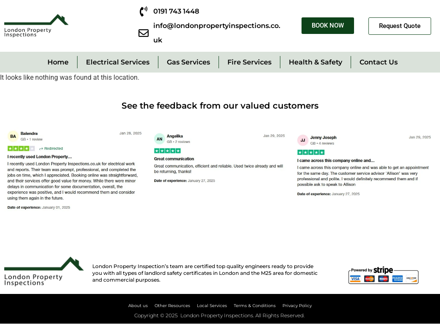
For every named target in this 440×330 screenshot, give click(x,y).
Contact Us (379, 62)
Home (58, 62)
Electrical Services (117, 62)
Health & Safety (315, 62)
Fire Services (249, 62)
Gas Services (188, 62)
